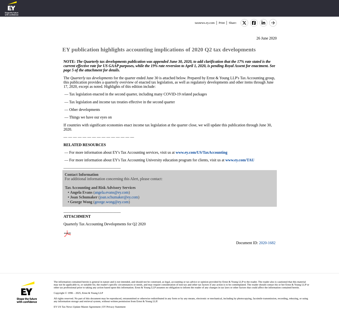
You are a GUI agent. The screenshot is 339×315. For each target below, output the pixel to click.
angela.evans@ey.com (112, 192)
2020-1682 (267, 243)
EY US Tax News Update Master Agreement (77, 306)
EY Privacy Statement (114, 306)
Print (222, 23)
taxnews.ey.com (205, 23)
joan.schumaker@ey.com (119, 197)
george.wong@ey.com (112, 202)
